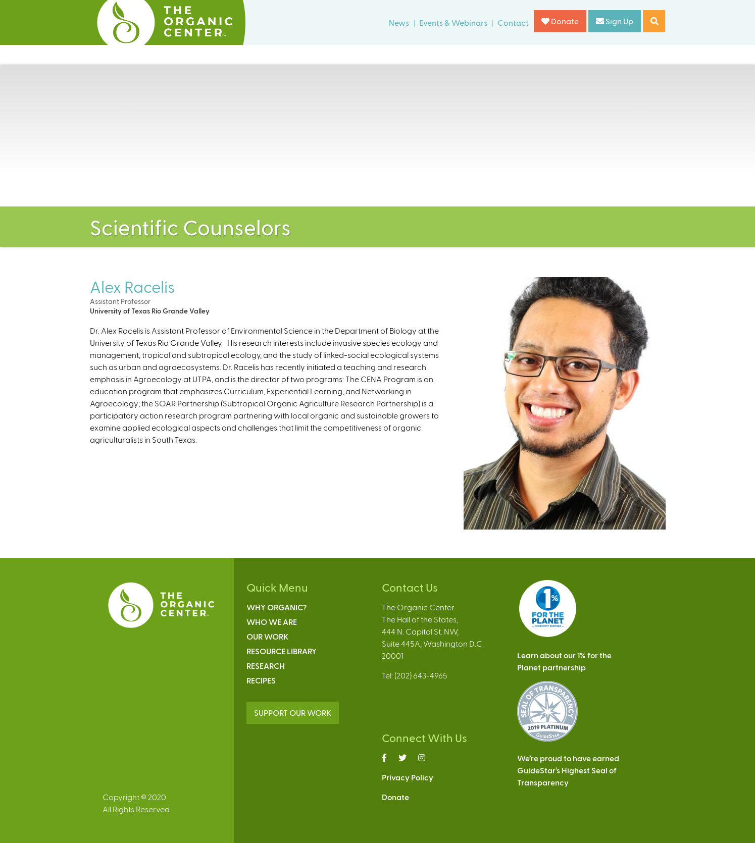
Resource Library (281, 651)
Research (265, 665)
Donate (560, 21)
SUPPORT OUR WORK (292, 712)
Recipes (261, 680)
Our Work (267, 636)
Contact (513, 22)
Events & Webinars (453, 22)
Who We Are (271, 621)
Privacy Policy (407, 777)
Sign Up (614, 21)
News (399, 22)
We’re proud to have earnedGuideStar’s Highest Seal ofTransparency (568, 770)
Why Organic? (276, 607)
